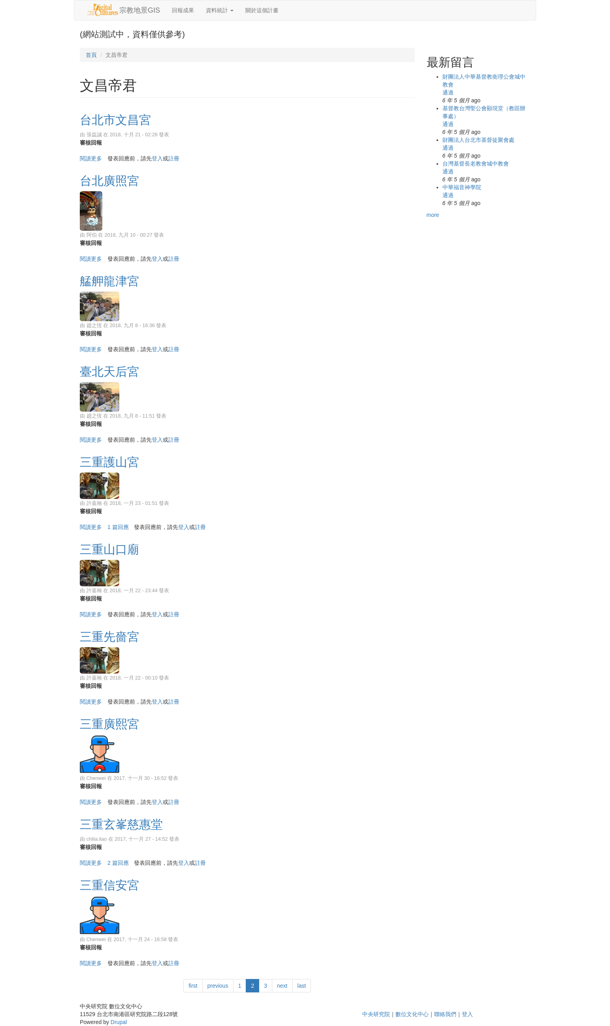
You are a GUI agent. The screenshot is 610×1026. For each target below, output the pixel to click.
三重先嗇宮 (109, 636)
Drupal (119, 1022)
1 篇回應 (118, 527)
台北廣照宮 (109, 180)
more (433, 215)
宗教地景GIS (139, 10)
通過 (448, 92)
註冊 (173, 158)
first (193, 986)
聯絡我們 (445, 1014)
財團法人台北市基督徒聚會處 (478, 140)
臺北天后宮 (109, 371)
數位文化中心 (412, 1014)
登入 (157, 158)
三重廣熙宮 (109, 723)
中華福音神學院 (461, 187)
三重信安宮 (109, 885)
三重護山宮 (109, 462)
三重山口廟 (109, 549)
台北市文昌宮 (115, 119)
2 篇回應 (118, 863)
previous (217, 986)
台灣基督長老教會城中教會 (475, 163)
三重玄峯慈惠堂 (121, 824)
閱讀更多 (91, 158)
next (282, 986)
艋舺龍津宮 (109, 281)
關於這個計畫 (262, 10)
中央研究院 (376, 1014)
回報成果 (183, 10)
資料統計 (219, 10)
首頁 (91, 55)
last (301, 986)
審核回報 (91, 142)
